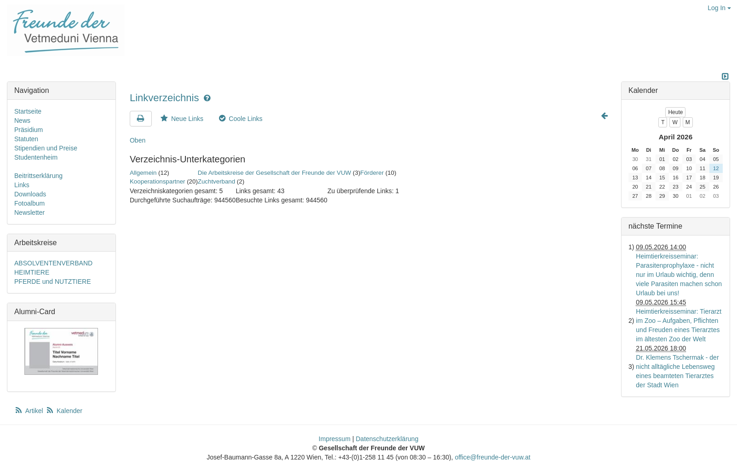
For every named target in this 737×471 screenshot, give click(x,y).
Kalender (64, 410)
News (22, 120)
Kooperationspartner (157, 181)
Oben (137, 140)
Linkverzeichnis (166, 97)
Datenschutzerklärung (387, 438)
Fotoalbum (29, 203)
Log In (719, 7)
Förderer (372, 172)
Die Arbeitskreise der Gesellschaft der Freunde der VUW (274, 172)
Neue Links (181, 118)
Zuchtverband (216, 181)
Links (21, 185)
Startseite (27, 111)
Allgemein (143, 172)
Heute (675, 112)
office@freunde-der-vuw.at (492, 457)
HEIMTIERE (31, 272)
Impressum (335, 438)
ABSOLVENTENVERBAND (53, 263)
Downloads (30, 194)
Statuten (26, 139)
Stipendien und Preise (45, 148)
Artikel (29, 410)
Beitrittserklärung (38, 175)
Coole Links (240, 118)
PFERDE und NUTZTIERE (52, 281)
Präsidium (28, 129)
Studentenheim (36, 157)
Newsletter (29, 212)
